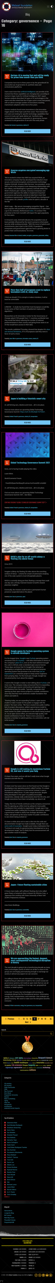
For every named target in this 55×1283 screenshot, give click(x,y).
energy (22, 1005)
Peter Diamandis (9, 1087)
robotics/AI (26, 125)
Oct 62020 (7, 960)
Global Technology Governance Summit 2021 (30, 463)
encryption (29, 235)
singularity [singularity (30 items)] (31, 1067)
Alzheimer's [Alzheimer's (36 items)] (12, 1058)
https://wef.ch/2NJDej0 (28, 412)
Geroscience (8, 1211)
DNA (5, 1089)
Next (26, 1022)
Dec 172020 (7, 558)
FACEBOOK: (15, 1249)
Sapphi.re (30, 1275)
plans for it (19, 663)
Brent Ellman (11, 1180)
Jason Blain (12, 338)
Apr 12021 (7, 462)
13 (24, 1019)
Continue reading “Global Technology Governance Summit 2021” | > (26, 502)
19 (45, 1019)
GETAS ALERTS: (32, 1252)
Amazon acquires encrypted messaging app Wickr (30, 171)
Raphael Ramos (12, 1170)
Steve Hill (10, 1177)
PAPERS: (31, 1266)
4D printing (7, 1085)
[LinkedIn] (43, 1275)
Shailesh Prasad (13, 416)
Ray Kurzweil (8, 1091)
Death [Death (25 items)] (40, 1060)
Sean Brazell (11, 1175)
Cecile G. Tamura (12, 1157)
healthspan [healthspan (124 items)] (24, 1063)
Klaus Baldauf (11, 1155)
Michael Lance (11, 1184)
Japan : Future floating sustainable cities (29, 885)
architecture (8, 1106)
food (25, 1005)
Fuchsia (32, 658)
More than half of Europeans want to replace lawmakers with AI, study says (30, 291)
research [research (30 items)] (24, 1067)
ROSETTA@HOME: (15, 1266)
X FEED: (16, 1255)
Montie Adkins (11, 1189)
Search (51, 1033)
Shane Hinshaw (12, 1167)
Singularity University (11, 1095)
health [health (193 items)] (16, 1062)
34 (51, 1019)
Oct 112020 (7, 885)
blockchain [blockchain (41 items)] (19, 1060)
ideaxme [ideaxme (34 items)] (34, 1063)
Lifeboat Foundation (13, 1275)
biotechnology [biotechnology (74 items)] (7, 1060)
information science (27, 338)
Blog (27, 14)
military (46, 235)
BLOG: (30, 1255)
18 (42, 1019)
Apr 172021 (7, 398)
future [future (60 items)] (5, 1063)
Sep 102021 (7, 76)
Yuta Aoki (10, 1160)
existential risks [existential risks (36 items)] (44, 1060)
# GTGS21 (41, 412)
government (41, 235)
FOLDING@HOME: (16, 1263)
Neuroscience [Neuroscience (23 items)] (41, 1065)
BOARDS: (31, 1257)
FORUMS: (23, 1268)
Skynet (6, 1097)
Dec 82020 (7, 652)
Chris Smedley (11, 1194)
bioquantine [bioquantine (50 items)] (35, 1058)
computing (19, 725)
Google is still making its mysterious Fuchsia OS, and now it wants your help (30, 770)
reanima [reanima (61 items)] (49, 1065)
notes (31, 211)
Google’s (23, 658)
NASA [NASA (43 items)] (37, 1065)
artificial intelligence (28, 92)
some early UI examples (13, 826)
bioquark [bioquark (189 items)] (42, 1058)
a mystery (20, 660)
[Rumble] (50, 1275)
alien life (7, 1102)
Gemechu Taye (12, 1140)
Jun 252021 (7, 171)
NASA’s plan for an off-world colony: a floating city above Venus (28, 558)
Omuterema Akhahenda (14, 1152)
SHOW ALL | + (7, 1197)
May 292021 (7, 291)
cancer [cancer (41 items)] (28, 1060)
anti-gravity (7, 1104)
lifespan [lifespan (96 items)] (25, 1065)
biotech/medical (22, 235)
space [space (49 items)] (34, 1067)
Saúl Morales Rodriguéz (14, 1125)
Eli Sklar (11, 1005)
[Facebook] (36, 1275)
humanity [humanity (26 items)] (30, 1063)
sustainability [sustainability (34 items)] (39, 1068)
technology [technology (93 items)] (46, 1068)
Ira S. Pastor (11, 1192)
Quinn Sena (12, 597)
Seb (8, 1182)
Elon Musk (7, 1093)
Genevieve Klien (13, 235)
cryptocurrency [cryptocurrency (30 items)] (33, 1060)
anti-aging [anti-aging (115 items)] (19, 1058)
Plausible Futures (9, 1220)
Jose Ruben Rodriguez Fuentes (17, 1147)
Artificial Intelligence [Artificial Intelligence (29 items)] (27, 1058)
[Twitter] (39, 1275)
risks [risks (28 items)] (27, 1067)
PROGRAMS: (31, 1263)
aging (6, 1100)
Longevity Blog (9, 1213)
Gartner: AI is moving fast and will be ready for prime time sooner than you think (30, 76)
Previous (11, 1019)
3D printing (7, 1083)
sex (34, 1005)
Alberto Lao (10, 1165)
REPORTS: (31, 1260)
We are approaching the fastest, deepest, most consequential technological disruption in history (30, 960)
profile (25, 199)
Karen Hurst (11, 1145)
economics (17, 1005)
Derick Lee (10, 1162)
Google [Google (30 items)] (12, 1063)
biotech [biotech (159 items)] (49, 1058)
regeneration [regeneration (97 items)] (18, 1068)
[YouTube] (47, 1275)
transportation (34, 416)
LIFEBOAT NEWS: (32, 1249)
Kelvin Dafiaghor (12, 1142)
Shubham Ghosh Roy (14, 1127)
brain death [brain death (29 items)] (24, 1060)
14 (27, 1019)
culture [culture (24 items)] (37, 1060)
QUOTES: (31, 1268)
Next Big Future (9, 1218)
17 (38, 1019)
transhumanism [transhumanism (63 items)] (24, 1070)
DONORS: (22, 1257)
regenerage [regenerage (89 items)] (9, 1068)
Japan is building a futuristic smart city (28, 399)
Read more (27, 131)
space (24, 597)
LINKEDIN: (16, 1252)
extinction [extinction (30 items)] (51, 1060)
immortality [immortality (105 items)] (40, 1063)
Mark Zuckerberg (9, 1099)
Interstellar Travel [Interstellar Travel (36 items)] (49, 1063)
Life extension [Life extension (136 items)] (17, 1065)
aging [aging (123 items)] (5, 1058)
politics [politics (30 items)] (44, 1065)
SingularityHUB (9, 1222)
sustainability (26, 910)
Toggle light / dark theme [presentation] (52, 6)
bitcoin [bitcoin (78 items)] (14, 1060)
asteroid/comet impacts (12, 1108)
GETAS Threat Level (27, 1242)
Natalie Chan (11, 1172)
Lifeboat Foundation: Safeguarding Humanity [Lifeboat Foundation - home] (22, 6)
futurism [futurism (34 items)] (9, 1063)
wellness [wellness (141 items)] (32, 1070)
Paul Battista (11, 1137)
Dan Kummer (12, 125)
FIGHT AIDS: (18, 1260)
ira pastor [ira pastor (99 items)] (8, 1065)
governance (20, 125)
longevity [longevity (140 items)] (31, 1065)
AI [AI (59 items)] (8, 1058)
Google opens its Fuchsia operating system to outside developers (30, 652)
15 (30, 1019)
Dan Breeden (11, 1132)
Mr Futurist (7, 1215)
